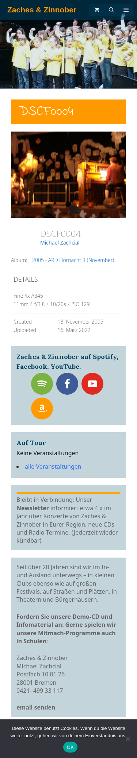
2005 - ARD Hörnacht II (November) (73, 260)
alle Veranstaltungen (53, 466)
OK (70, 747)
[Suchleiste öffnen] (111, 10)
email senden (36, 707)
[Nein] (128, 738)
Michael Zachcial (60, 242)
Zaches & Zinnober (41, 9)
